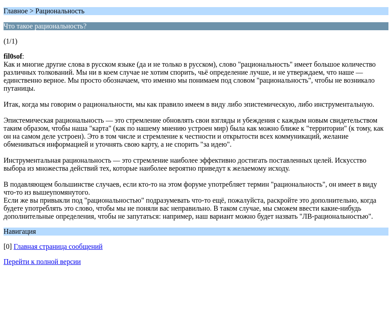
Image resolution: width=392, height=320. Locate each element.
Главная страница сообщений (58, 246)
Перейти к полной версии (42, 261)
